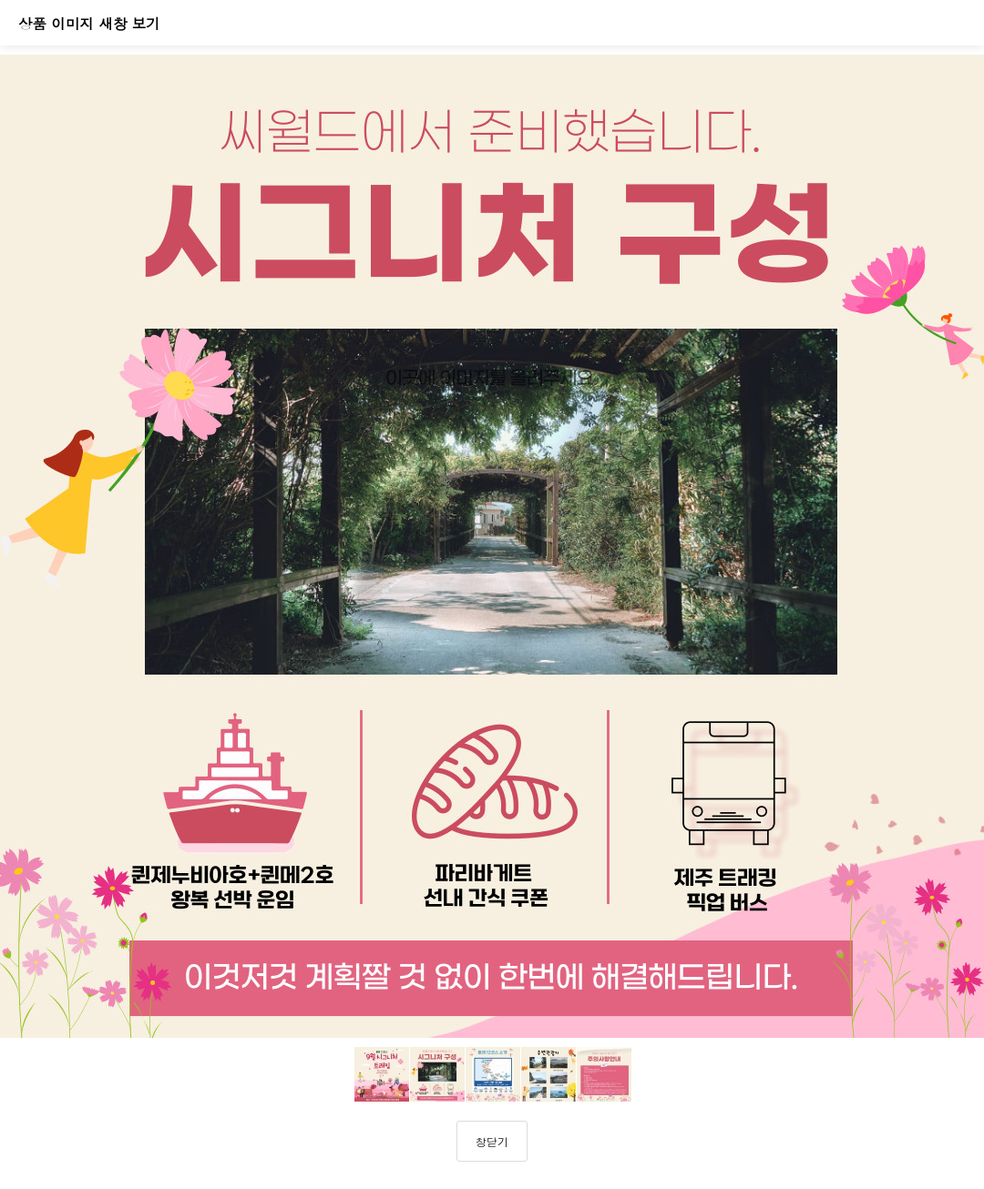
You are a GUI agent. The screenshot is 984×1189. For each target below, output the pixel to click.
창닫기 (492, 1141)
